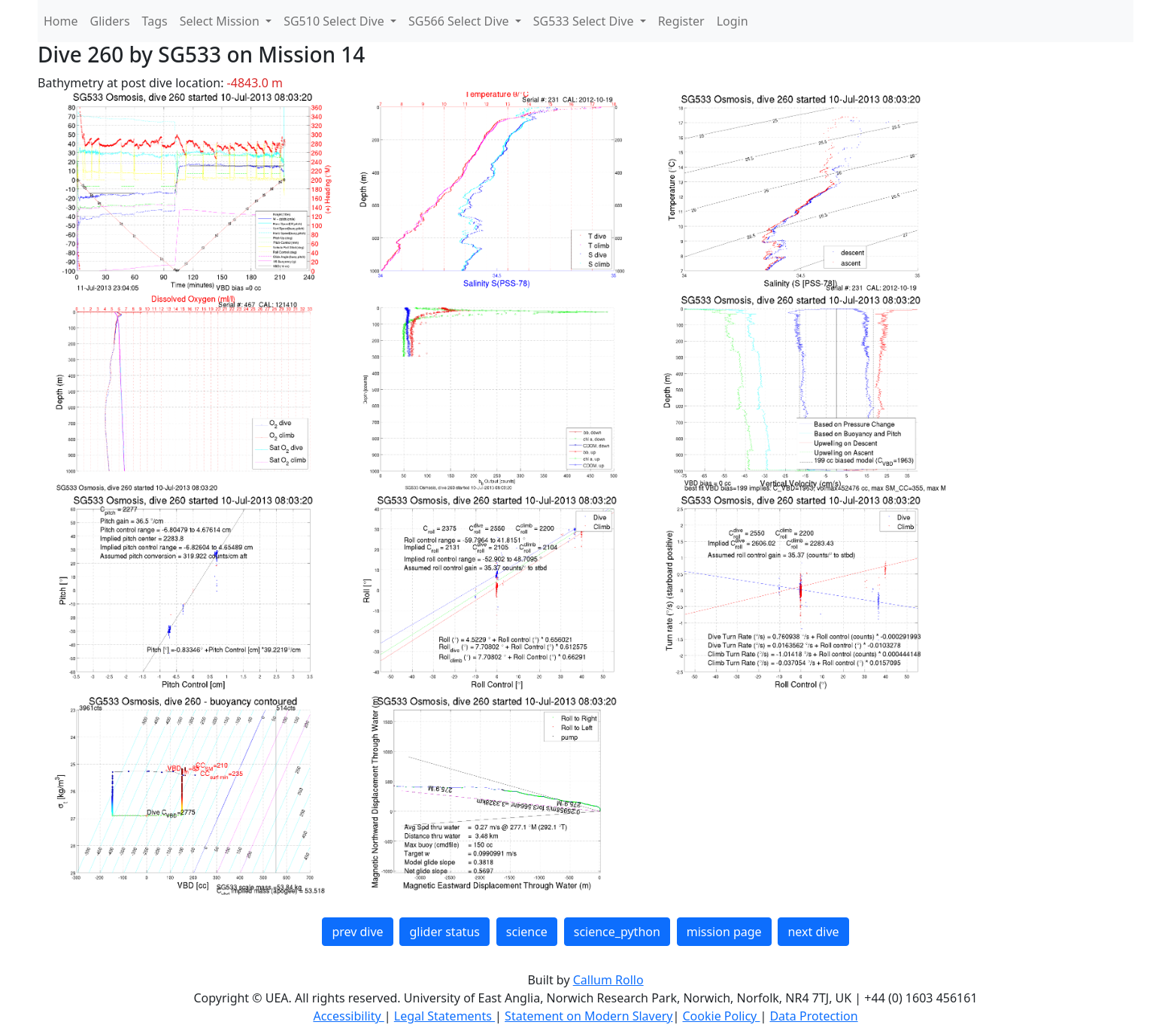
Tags (155, 21)
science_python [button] (617, 931)
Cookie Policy (721, 1016)
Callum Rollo (608, 980)
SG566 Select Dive (460, 21)
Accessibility (348, 1016)
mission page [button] (724, 931)
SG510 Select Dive (335, 21)
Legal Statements (444, 1016)
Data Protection (813, 1016)
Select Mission (221, 21)
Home (61, 21)
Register (681, 21)
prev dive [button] (357, 931)
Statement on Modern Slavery (588, 1016)
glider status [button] (444, 931)
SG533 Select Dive (585, 21)
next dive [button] (813, 931)
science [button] (527, 931)
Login (732, 21)
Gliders (110, 21)
